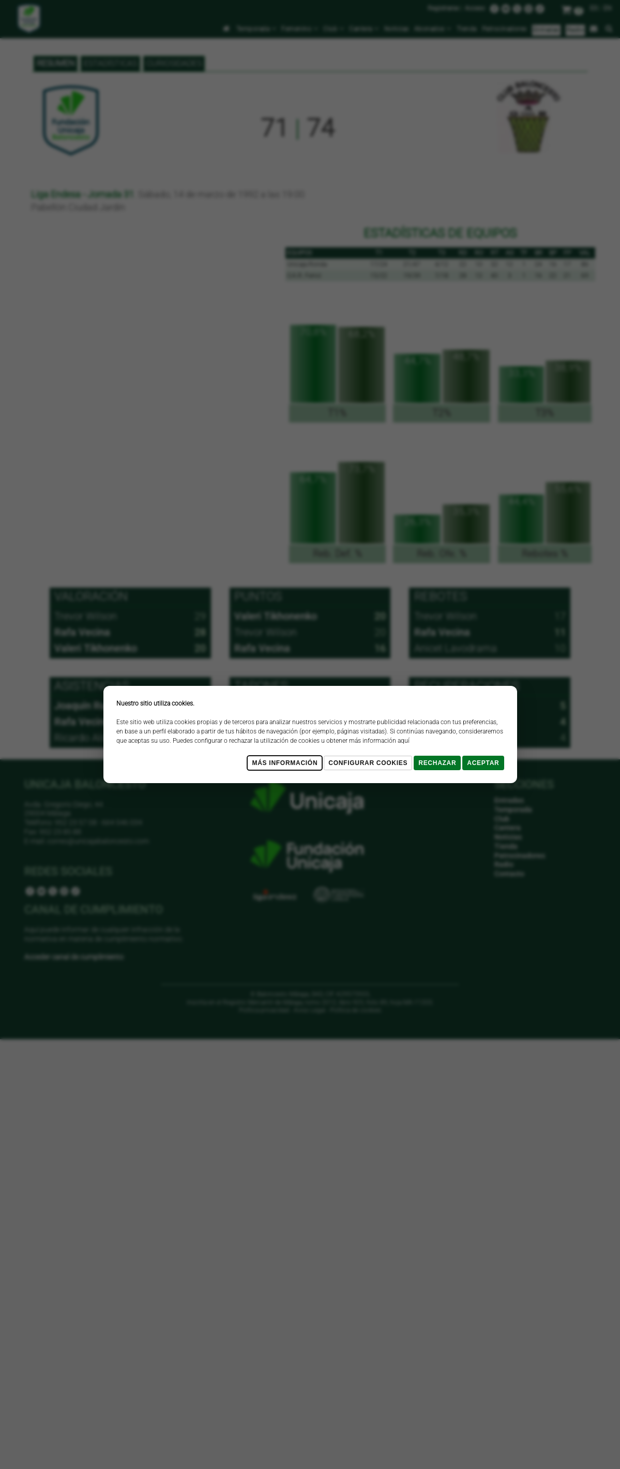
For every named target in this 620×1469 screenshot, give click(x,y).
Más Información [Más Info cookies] (284, 763)
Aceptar (483, 763)
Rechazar (437, 763)
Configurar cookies (367, 763)
